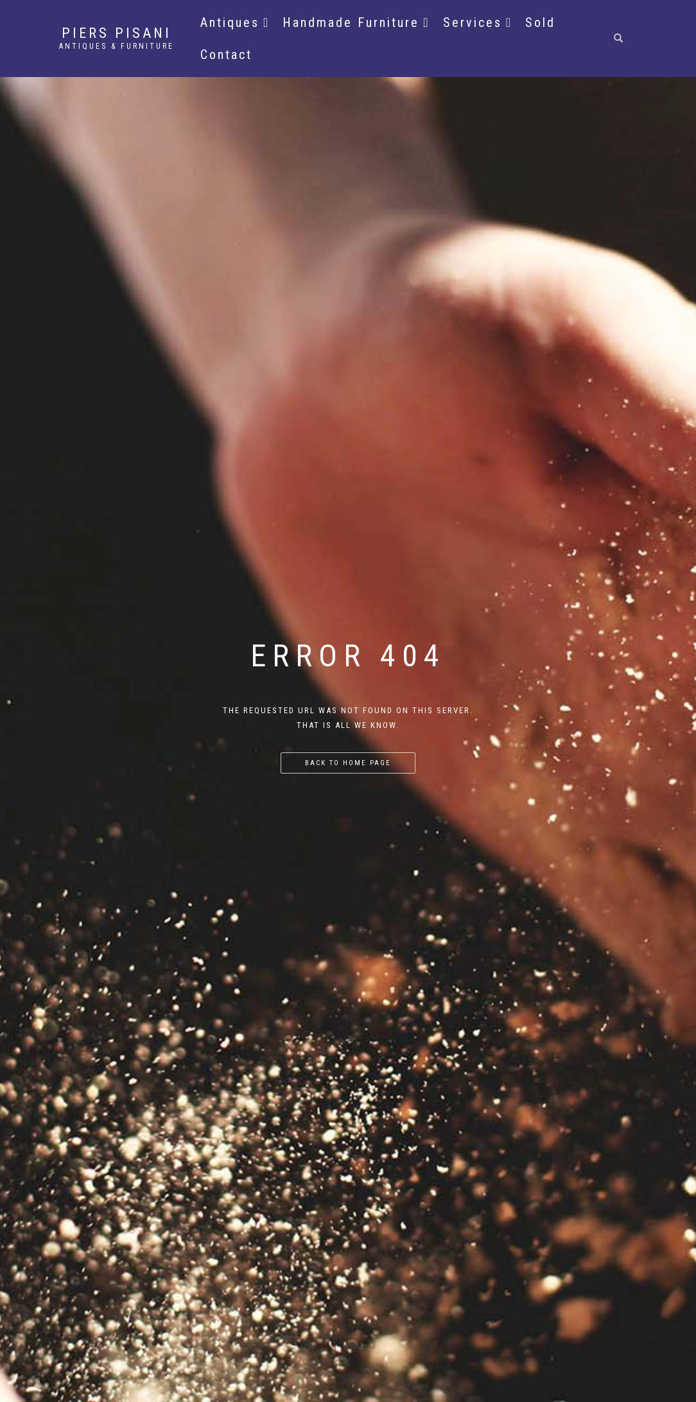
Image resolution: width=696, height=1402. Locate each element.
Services (477, 22)
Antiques (235, 22)
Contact (226, 54)
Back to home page (348, 763)
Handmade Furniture (356, 22)
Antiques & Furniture (116, 46)
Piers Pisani (116, 33)
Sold (540, 22)
